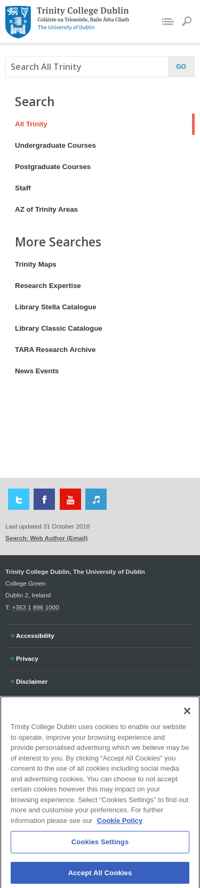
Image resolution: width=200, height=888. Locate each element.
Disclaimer (31, 680)
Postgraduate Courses (53, 167)
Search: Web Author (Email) (46, 537)
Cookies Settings (100, 847)
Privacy (26, 657)
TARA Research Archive (55, 350)
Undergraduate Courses (55, 145)
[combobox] (84, 67)
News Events (37, 371)
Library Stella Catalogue (56, 307)
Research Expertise (48, 286)
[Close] (187, 715)
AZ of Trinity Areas (46, 209)
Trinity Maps (36, 264)
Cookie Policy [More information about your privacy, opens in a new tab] (119, 825)
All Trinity (26, 124)
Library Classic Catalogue (58, 328)
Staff (23, 188)
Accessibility (34, 634)
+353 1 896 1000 (35, 607)
